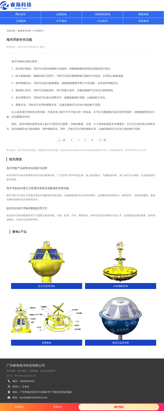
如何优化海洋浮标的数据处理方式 (26, 208)
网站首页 (20, 14)
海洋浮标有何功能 (27, 150)
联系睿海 (143, 21)
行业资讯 (102, 21)
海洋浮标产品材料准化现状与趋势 (26, 168)
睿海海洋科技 (24, 30)
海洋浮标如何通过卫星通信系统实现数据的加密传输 (37, 188)
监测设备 (61, 14)
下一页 (102, 140)
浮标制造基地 (102, 14)
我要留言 (57, 407)
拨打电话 (119, 407)
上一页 (62, 140)
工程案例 (20, 21)
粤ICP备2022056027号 (25, 376)
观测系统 (143, 14)
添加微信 (19, 407)
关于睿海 (61, 21)
